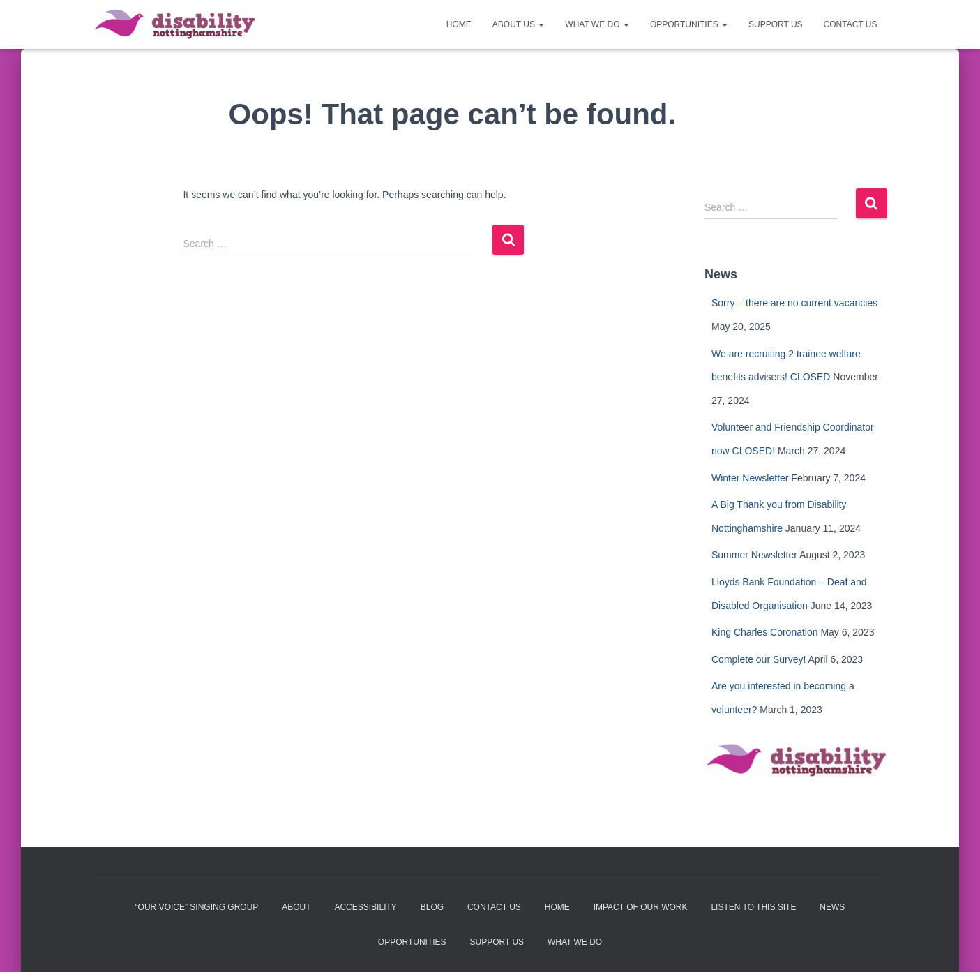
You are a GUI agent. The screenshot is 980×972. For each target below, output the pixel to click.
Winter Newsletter (749, 478)
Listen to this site (753, 907)
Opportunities (689, 24)
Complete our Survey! (758, 659)
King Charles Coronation (764, 632)
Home (459, 24)
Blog (432, 907)
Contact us (850, 24)
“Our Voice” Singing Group (197, 907)
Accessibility (365, 907)
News (832, 907)
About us (518, 24)
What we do (597, 24)
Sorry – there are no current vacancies (794, 302)
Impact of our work (641, 907)
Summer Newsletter (754, 554)
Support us (775, 24)
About (296, 907)
